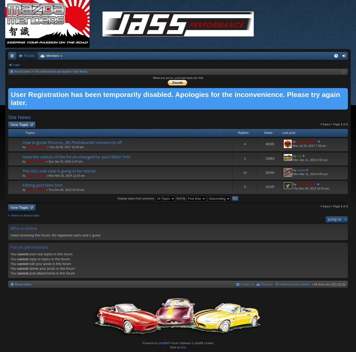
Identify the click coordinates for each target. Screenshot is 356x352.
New (20, 124)
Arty (183, 347)
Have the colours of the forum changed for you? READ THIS (76, 156)
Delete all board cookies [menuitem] (294, 284)
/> (178, 24)
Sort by (191, 198)
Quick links (13, 57)
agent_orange (36, 161)
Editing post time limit (42, 185)
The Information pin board (52, 71)
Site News (80, 71)
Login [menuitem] (345, 57)
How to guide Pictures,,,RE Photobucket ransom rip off (72, 142)
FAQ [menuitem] (338, 57)
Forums (29, 56)
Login (16, 64)
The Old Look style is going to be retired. (59, 171)
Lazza (301, 170)
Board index (22, 71)
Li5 (299, 156)
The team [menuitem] (266, 284)
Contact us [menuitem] (247, 284)
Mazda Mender (36, 147)
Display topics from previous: (146, 198)
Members (52, 56)
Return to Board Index (25, 215)
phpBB (163, 343)
